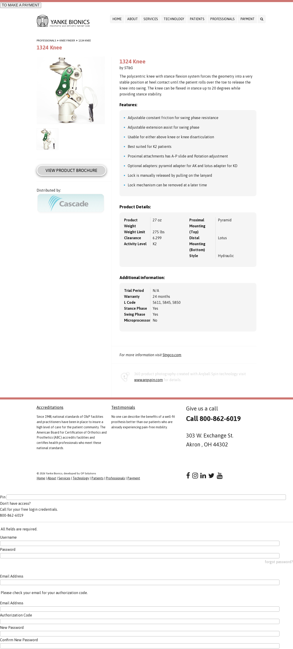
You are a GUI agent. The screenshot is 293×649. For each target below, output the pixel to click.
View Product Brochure (71, 170)
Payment (247, 19)
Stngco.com (172, 355)
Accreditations (50, 407)
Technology (174, 19)
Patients (197, 19)
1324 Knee (85, 40)
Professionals (222, 19)
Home (117, 19)
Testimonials (123, 407)
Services (151, 19)
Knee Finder (67, 40)
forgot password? (279, 562)
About (132, 19)
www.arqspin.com (148, 380)
